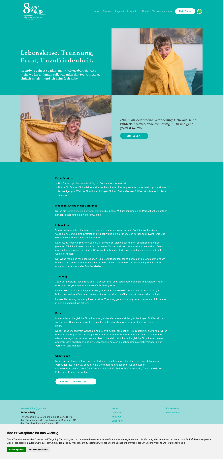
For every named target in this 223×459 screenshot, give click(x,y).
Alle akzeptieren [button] (16, 449)
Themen (107, 11)
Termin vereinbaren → (76, 381)
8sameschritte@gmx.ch (33, 408)
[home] (33, 11)
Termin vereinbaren (162, 11)
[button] (107, 11)
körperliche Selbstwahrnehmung (85, 211)
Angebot (119, 11)
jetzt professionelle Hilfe (80, 183)
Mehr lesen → (134, 136)
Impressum (172, 408)
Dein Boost (185, 11)
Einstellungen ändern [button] (38, 449)
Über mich (132, 11)
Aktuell (145, 11)
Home (96, 11)
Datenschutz (173, 412)
